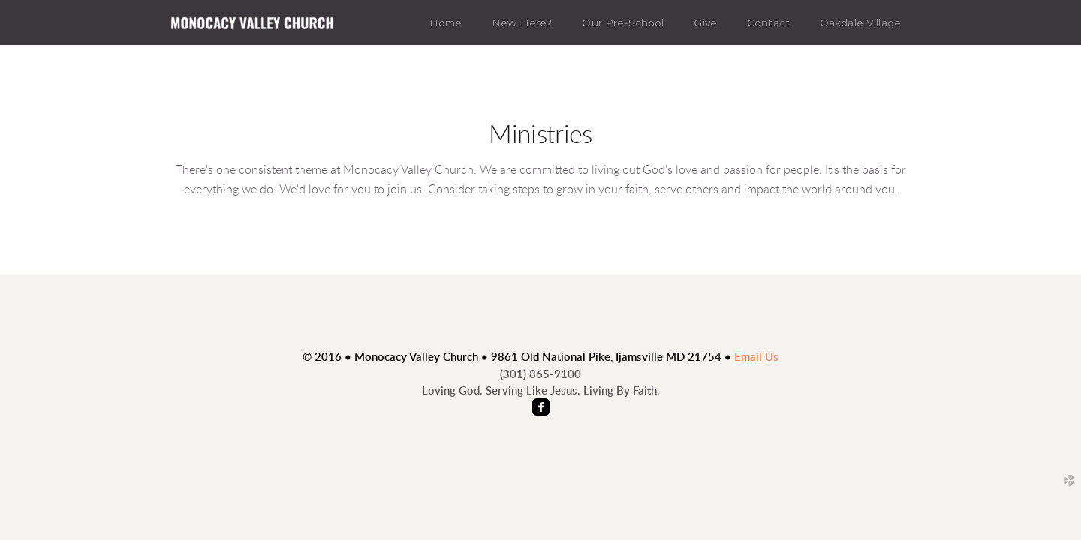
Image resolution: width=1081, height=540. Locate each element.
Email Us (756, 357)
